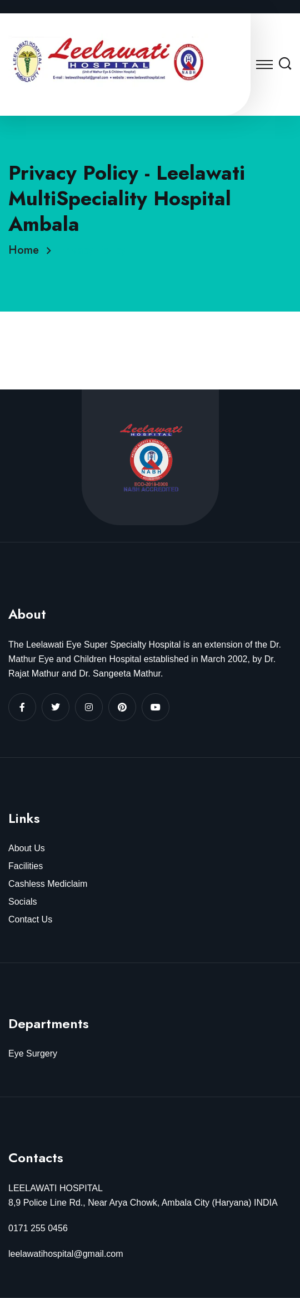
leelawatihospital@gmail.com (65, 1253)
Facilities (25, 866)
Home (27, 250)
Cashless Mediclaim (47, 884)
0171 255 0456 (38, 1228)
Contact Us (30, 919)
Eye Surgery (32, 1053)
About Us (26, 848)
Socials (22, 901)
